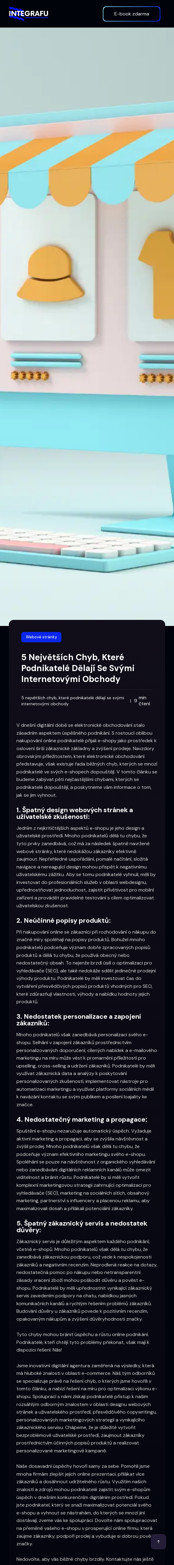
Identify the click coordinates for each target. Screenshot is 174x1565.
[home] (28, 13)
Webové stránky (41, 637)
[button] (93, 14)
